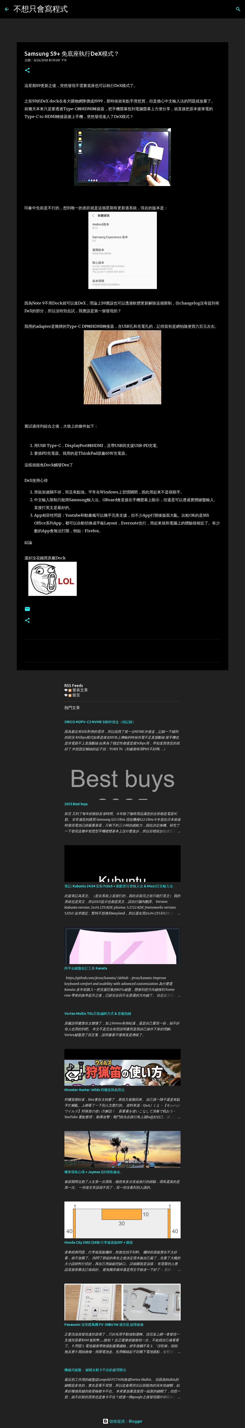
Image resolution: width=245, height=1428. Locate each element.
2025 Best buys (76, 804)
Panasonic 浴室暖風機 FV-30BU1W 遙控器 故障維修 (104, 1325)
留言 (74, 695)
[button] (27, 70)
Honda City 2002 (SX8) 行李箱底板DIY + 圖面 (98, 1242)
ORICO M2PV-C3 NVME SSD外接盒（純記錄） (100, 722)
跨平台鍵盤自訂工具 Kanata (85, 968)
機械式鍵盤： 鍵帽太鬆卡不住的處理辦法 (95, 1370)
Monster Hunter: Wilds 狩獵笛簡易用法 (94, 1090)
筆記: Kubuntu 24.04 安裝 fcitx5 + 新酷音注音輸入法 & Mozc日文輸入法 (118, 886)
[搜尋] (74, 9)
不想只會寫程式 (41, 8)
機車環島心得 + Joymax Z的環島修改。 (93, 1172)
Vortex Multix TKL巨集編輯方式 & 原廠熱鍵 (97, 1013)
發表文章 (78, 690)
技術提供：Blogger (122, 1421)
